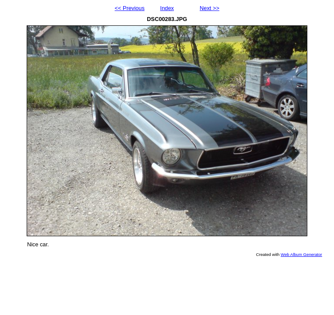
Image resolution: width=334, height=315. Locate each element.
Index (167, 8)
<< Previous (129, 8)
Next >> (209, 8)
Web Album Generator (301, 254)
